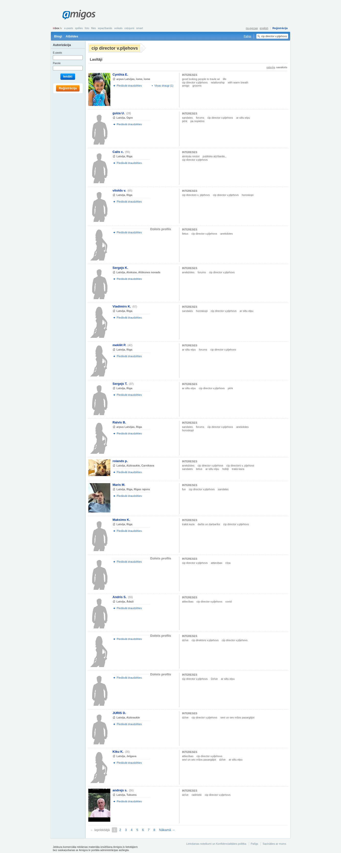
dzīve (185, 640)
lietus (185, 233)
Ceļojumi (129, 28)
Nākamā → (167, 830)
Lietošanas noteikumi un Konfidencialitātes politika (216, 843)
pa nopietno (197, 121)
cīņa (227, 562)
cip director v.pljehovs (195, 82)
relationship (218, 82)
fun (184, 489)
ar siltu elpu (243, 117)
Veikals (118, 28)
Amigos (78, 15)
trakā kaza (238, 468)
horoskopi (247, 194)
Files (93, 28)
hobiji (225, 468)
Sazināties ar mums (274, 843)
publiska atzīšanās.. (215, 156)
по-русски (252, 28)
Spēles (79, 28)
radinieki (197, 794)
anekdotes (226, 233)
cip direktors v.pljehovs (205, 640)
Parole (57, 63)
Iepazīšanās (105, 28)
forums (200, 117)
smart (139, 28)
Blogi (58, 36)
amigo (185, 85)
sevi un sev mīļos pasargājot (237, 717)
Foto (87, 28)
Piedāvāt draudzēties (129, 85)
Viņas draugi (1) (163, 85)
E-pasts (68, 28)
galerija (270, 67)
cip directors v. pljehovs (196, 194)
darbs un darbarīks (209, 524)
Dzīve (214, 678)
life (224, 79)
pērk (184, 121)
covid (228, 601)
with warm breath (238, 82)
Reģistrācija (280, 28)
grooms (197, 85)
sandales (187, 117)
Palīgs (247, 36)
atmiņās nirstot (191, 156)
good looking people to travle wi (201, 79)
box (57, 28)
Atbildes (72, 36)
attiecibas (216, 562)
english (264, 28)
